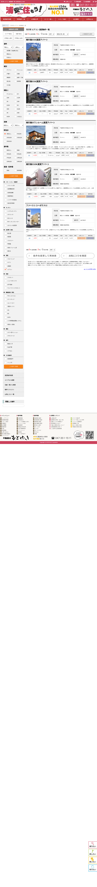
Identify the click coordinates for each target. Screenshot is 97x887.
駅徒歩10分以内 (22, 426)
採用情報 (4, 430)
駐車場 (20, 432)
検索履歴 (87, 1)
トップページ (5, 418)
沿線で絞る (19, 34)
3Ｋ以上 (36, 432)
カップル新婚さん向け (23, 421)
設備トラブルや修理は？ (57, 421)
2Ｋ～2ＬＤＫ (38, 430)
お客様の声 (34, 19)
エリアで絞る (8, 34)
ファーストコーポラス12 (36, 207)
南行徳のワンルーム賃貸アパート (40, 123)
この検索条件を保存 (87, 34)
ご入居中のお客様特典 (56, 428)
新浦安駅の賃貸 (38, 419)
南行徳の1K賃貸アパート (37, 40)
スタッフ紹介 (62, 19)
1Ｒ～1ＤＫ (37, 426)
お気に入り (81, 72)
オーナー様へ (48, 19)
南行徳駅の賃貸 (38, 423)
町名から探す (38, 425)
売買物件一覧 (21, 19)
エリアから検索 (9, 380)
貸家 (36, 433)
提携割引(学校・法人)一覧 (57, 419)
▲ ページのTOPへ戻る (90, 271)
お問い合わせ (5, 432)
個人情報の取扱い (6, 433)
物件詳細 (90, 72)
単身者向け (21, 419)
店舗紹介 (4, 423)
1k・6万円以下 (21, 433)
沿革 (3, 428)
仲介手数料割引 (22, 428)
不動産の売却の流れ (77, 426)
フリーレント (21, 430)
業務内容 (4, 426)
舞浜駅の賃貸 (38, 421)
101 (29, 114)
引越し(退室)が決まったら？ (57, 425)
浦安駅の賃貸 (38, 418)
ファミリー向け (22, 423)
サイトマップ (5, 435)
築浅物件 (20, 425)
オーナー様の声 (76, 418)
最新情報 (20, 418)
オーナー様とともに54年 (78, 419)
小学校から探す (8, 38)
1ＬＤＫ (36, 428)
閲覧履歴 (77, 1)
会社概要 (76, 19)
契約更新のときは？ (56, 423)
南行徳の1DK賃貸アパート (37, 166)
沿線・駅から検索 (10, 385)
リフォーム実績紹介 (77, 421)
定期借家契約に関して (56, 426)
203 (29, 72)
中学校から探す (19, 38)
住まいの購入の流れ (77, 425)
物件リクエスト (9, 389)
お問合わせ (89, 19)
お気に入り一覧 (9, 394)
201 (29, 156)
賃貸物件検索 (7, 19)
